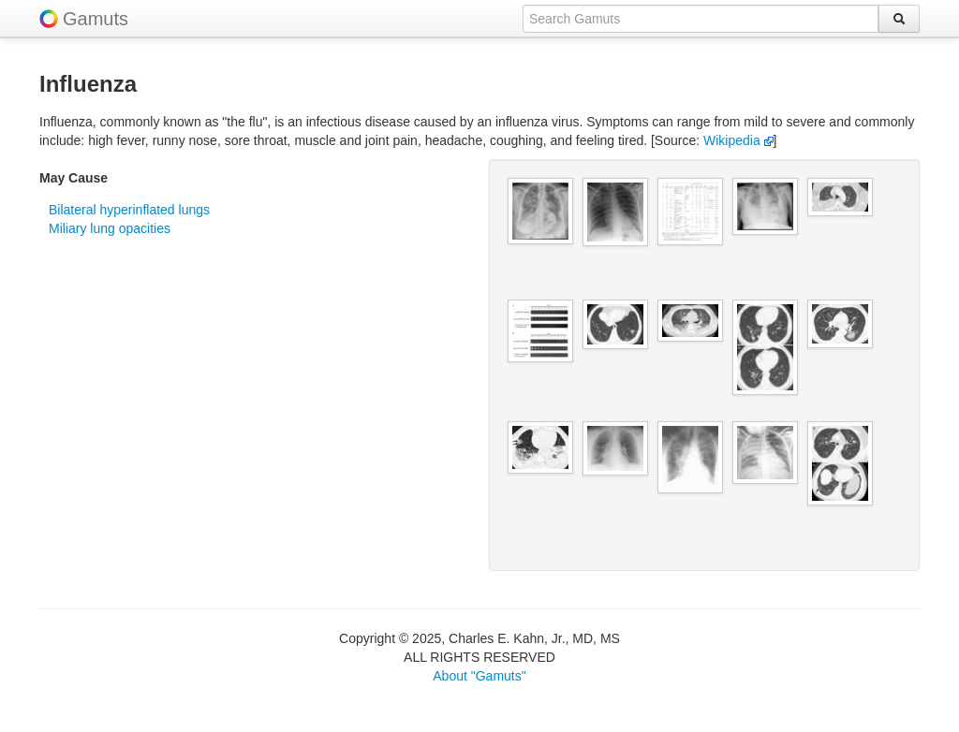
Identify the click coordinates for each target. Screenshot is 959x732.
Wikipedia (738, 140)
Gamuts (95, 18)
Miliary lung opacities (109, 228)
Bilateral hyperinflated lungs (129, 209)
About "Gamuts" (479, 675)
